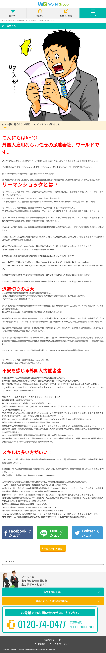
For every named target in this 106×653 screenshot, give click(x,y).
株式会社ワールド (52, 639)
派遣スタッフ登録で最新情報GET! (53, 600)
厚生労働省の (37, 396)
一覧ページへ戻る (53, 548)
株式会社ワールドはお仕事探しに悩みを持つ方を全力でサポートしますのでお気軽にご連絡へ (44, 516)
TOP (3, 20)
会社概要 (41, 643)
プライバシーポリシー (62, 643)
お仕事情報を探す (53, 591)
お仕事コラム (11, 20)
